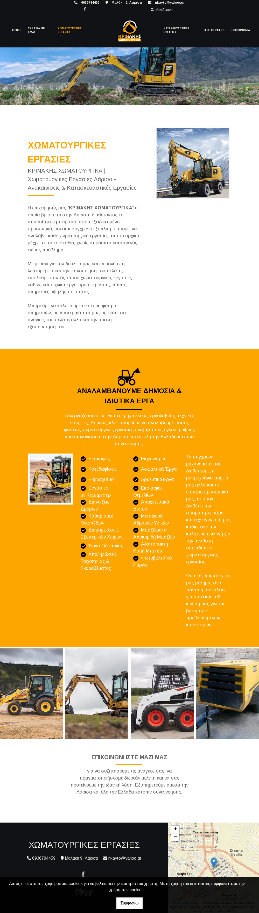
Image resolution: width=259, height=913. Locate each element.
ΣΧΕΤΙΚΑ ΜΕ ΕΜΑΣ (36, 30)
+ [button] (175, 829)
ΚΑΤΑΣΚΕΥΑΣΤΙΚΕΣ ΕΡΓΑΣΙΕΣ (177, 30)
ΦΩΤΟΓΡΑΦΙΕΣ (214, 30)
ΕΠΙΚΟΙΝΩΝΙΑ (241, 30)
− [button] (175, 837)
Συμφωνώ (129, 903)
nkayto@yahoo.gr (170, 2)
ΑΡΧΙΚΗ (17, 30)
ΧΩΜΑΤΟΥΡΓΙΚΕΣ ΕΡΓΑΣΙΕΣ (70, 30)
